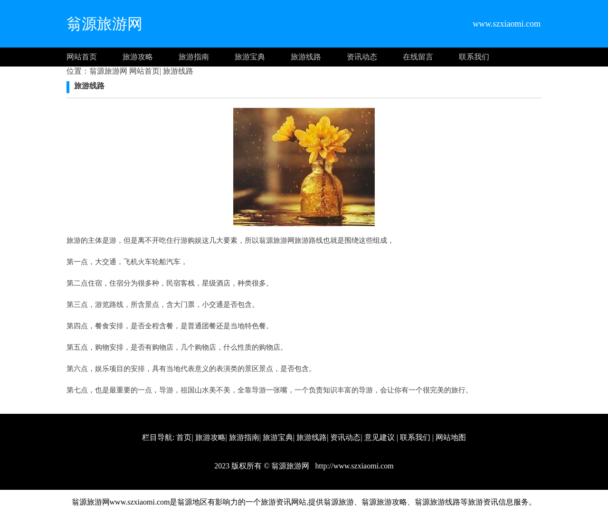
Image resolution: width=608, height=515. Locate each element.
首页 (183, 437)
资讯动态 (362, 57)
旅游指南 (194, 57)
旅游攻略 (138, 57)
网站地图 (451, 437)
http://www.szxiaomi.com (353, 466)
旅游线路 (306, 57)
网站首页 (81, 57)
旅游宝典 (250, 57)
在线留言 (418, 57)
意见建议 (379, 437)
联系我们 (474, 57)
